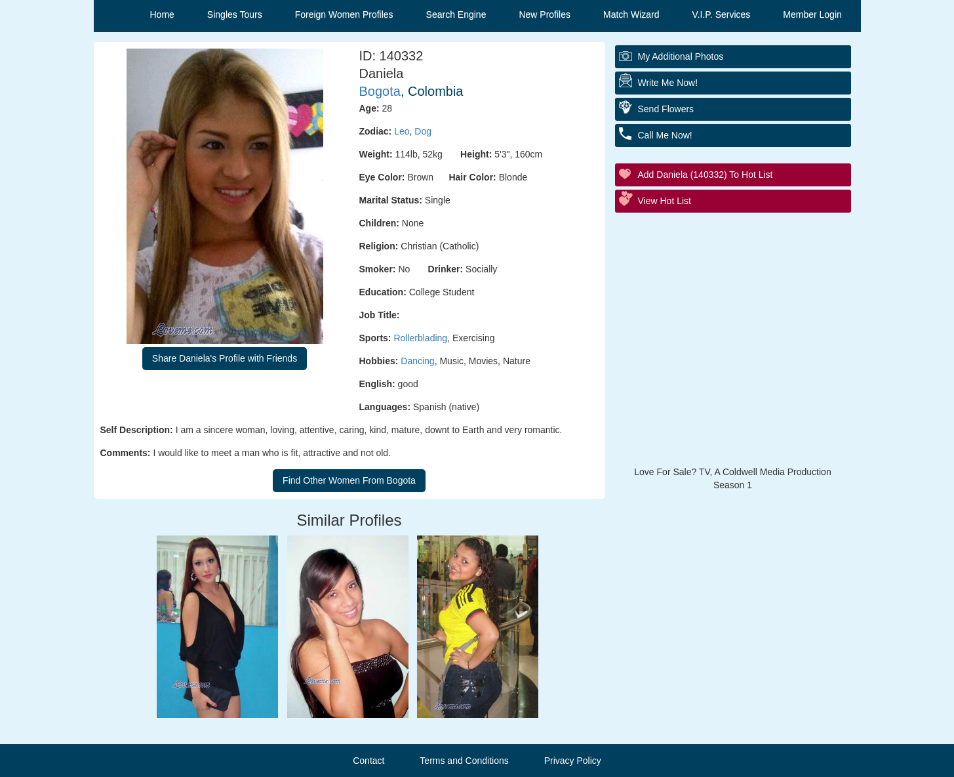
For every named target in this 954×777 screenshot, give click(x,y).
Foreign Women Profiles (344, 14)
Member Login (812, 14)
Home (162, 14)
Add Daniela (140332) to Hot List (705, 174)
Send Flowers (666, 109)
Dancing (417, 361)
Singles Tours (234, 14)
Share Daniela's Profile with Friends (224, 358)
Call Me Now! (665, 135)
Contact (368, 760)
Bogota (380, 91)
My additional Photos (681, 56)
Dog (422, 131)
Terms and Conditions (464, 760)
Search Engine (456, 14)
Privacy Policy (572, 760)
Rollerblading (420, 338)
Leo (401, 131)
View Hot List (664, 201)
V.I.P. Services (721, 14)
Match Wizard (631, 14)
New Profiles (544, 14)
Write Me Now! (668, 82)
